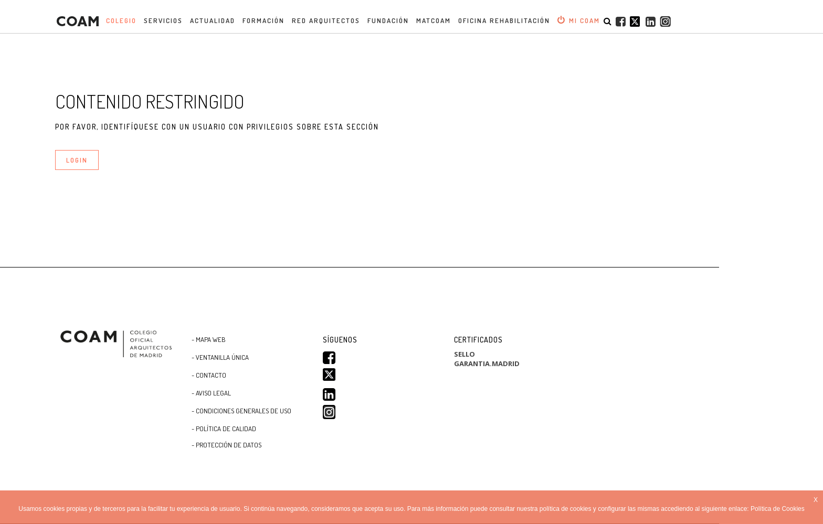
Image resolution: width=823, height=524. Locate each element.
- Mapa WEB (209, 339)
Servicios (163, 20)
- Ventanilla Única (220, 357)
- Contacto (209, 375)
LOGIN (77, 160)
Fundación (388, 20)
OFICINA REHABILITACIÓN (504, 20)
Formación (263, 20)
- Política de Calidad (224, 428)
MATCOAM (433, 20)
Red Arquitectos (326, 20)
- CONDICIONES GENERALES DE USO (241, 411)
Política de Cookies (778, 508)
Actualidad (212, 20)
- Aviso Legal (211, 393)
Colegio (121, 20)
